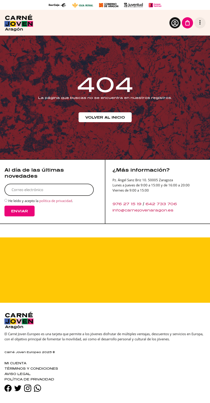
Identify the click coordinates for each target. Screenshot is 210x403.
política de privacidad (55, 200)
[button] (200, 22)
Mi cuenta (15, 363)
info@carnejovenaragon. (140, 210)
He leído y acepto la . (40, 200)
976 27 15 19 (126, 204)
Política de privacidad (29, 379)
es (170, 210)
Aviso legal (17, 374)
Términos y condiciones (31, 368)
